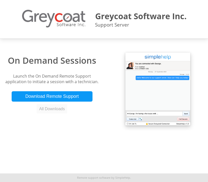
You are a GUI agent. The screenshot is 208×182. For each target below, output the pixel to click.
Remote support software (93, 177)
